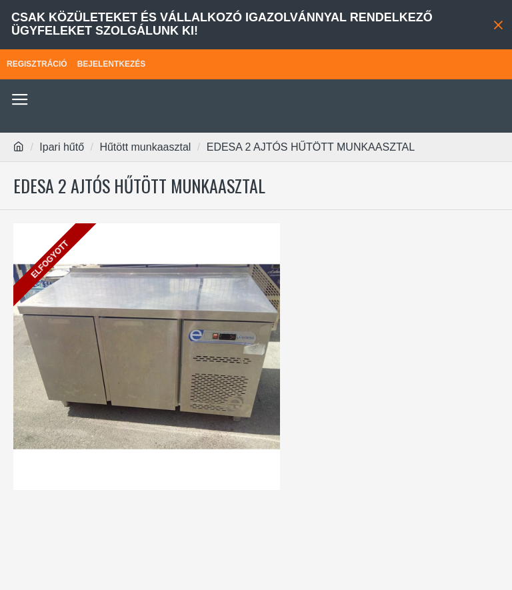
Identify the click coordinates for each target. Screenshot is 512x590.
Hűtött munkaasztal (145, 147)
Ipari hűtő (61, 147)
